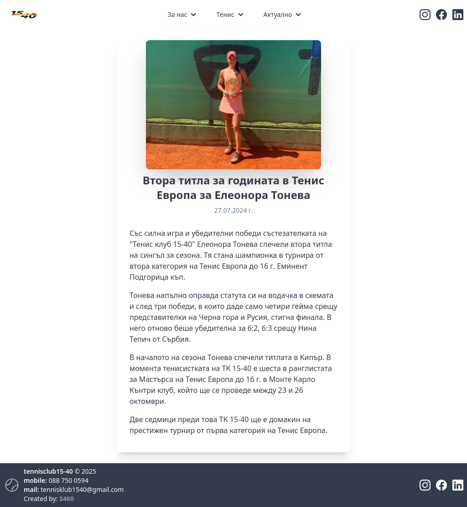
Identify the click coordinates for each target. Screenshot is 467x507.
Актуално (278, 14)
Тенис (225, 14)
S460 (66, 498)
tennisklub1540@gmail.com (82, 489)
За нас (177, 14)
